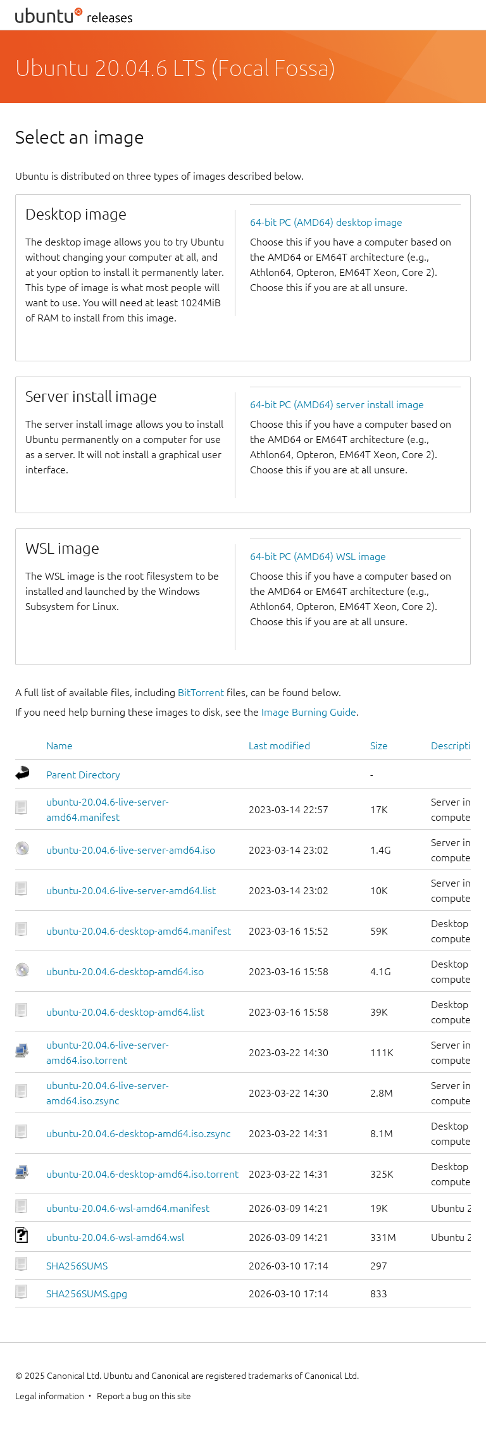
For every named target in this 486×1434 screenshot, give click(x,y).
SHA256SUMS (77, 1265)
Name (59, 745)
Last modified (279, 745)
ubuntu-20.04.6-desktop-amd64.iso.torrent (142, 1174)
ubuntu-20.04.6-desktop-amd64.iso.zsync (138, 1133)
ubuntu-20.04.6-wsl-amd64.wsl (115, 1237)
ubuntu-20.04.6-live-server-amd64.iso (130, 850)
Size (379, 745)
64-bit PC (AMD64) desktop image (326, 222)
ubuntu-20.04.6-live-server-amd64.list (131, 890)
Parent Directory (83, 774)
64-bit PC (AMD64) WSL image (318, 556)
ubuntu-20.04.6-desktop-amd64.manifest (138, 931)
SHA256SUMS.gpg (86, 1293)
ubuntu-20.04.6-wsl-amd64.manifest (127, 1208)
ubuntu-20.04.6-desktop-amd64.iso (125, 971)
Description (456, 745)
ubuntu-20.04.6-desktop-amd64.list (125, 1012)
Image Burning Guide (308, 712)
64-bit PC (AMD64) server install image (337, 404)
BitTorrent (201, 692)
